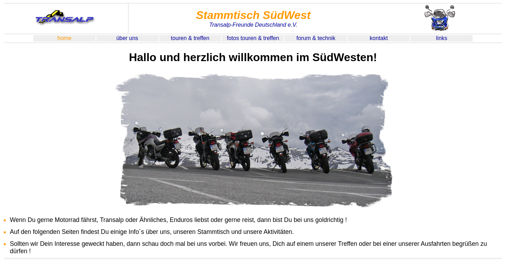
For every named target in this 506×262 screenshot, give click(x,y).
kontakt (379, 38)
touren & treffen (190, 38)
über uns (127, 38)
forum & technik (315, 38)
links (441, 38)
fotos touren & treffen (253, 38)
